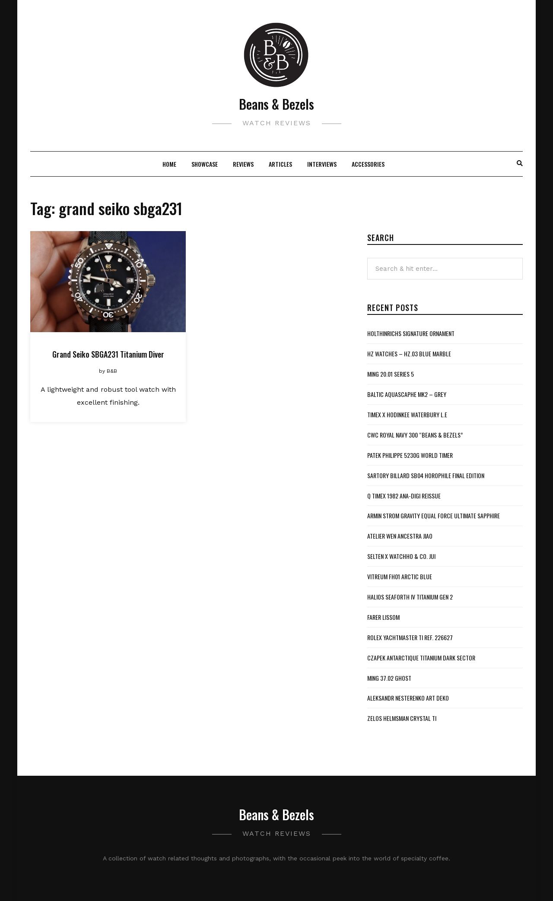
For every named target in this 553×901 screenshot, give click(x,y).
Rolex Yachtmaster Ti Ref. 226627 (410, 637)
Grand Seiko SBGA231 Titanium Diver (108, 354)
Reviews (243, 163)
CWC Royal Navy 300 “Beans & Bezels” (415, 434)
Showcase (204, 163)
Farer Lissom (383, 617)
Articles (280, 163)
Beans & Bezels (276, 104)
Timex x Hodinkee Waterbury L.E (407, 414)
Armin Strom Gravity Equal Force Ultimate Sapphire (433, 515)
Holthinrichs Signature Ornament (410, 333)
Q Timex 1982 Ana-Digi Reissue (404, 495)
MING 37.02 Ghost (389, 677)
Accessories (368, 163)
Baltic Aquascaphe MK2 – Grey (406, 394)
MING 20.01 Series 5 (390, 373)
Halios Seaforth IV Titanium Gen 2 (410, 596)
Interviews (322, 163)
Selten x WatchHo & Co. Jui (401, 556)
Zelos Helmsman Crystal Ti (401, 718)
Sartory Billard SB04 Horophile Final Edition (425, 475)
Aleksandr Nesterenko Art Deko (408, 697)
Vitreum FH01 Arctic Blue (399, 576)
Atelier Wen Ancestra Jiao (399, 535)
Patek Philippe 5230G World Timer (410, 455)
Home (169, 163)
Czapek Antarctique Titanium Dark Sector (421, 657)
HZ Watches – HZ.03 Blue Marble (409, 353)
